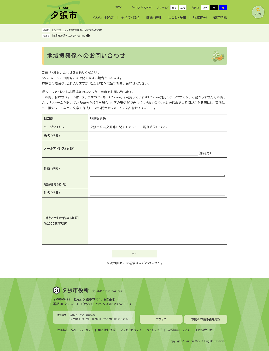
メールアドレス (59, 148)
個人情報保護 (106, 330)
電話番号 (55, 184)
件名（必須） (52, 193)
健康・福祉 (154, 17)
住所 (52, 168)
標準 (174, 8)
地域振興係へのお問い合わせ (68, 35)
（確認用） (204, 153)
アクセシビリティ (131, 330)
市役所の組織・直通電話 (205, 319)
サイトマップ (154, 330)
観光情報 (220, 17)
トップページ (59, 30)
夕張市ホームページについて (74, 330)
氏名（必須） (52, 136)
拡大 (182, 8)
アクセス (161, 319)
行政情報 (200, 17)
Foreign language (142, 7)
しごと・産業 (177, 17)
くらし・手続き (103, 17)
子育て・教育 (130, 17)
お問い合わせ (204, 330)
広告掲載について (178, 330)
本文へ (119, 7)
